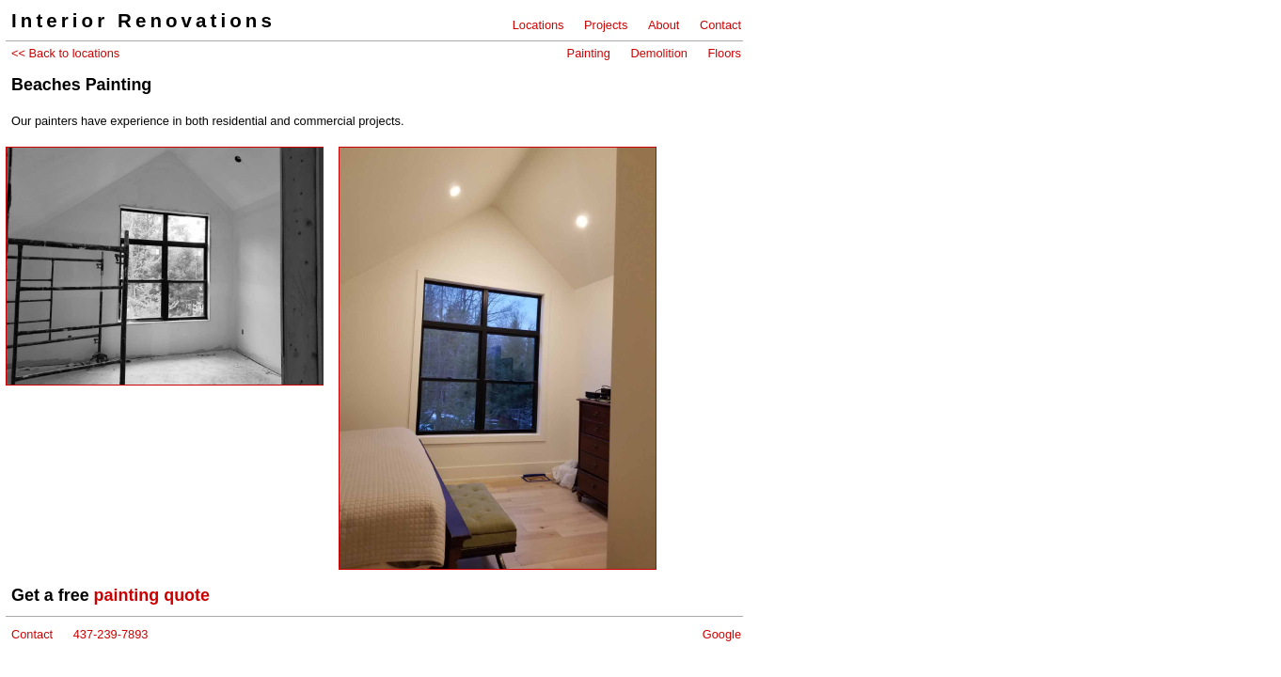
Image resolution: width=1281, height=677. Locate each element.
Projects (605, 25)
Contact (720, 25)
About (663, 25)
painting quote (152, 595)
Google (722, 634)
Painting (588, 53)
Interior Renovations (143, 20)
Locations (538, 25)
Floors (724, 53)
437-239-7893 (111, 634)
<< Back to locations (65, 53)
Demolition (658, 53)
